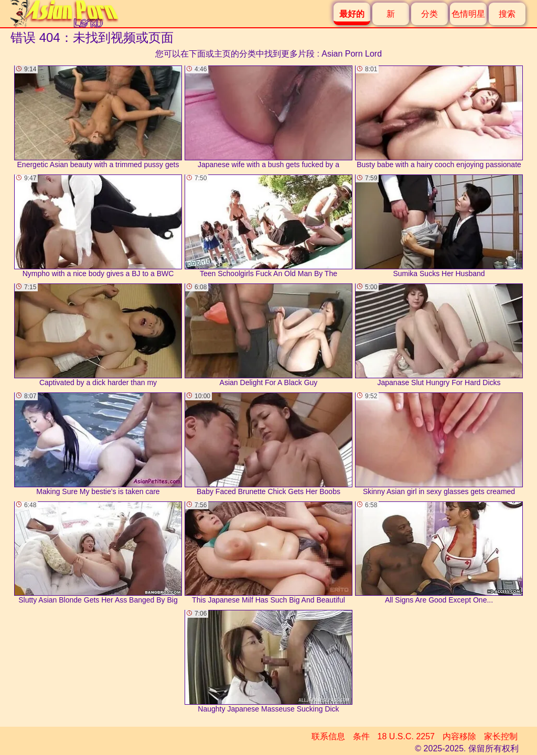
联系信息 (328, 736)
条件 (361, 736)
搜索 (507, 13)
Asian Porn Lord (351, 53)
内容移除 (459, 736)
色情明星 (468, 13)
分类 (429, 13)
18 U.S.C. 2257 (406, 736)
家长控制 (501, 736)
